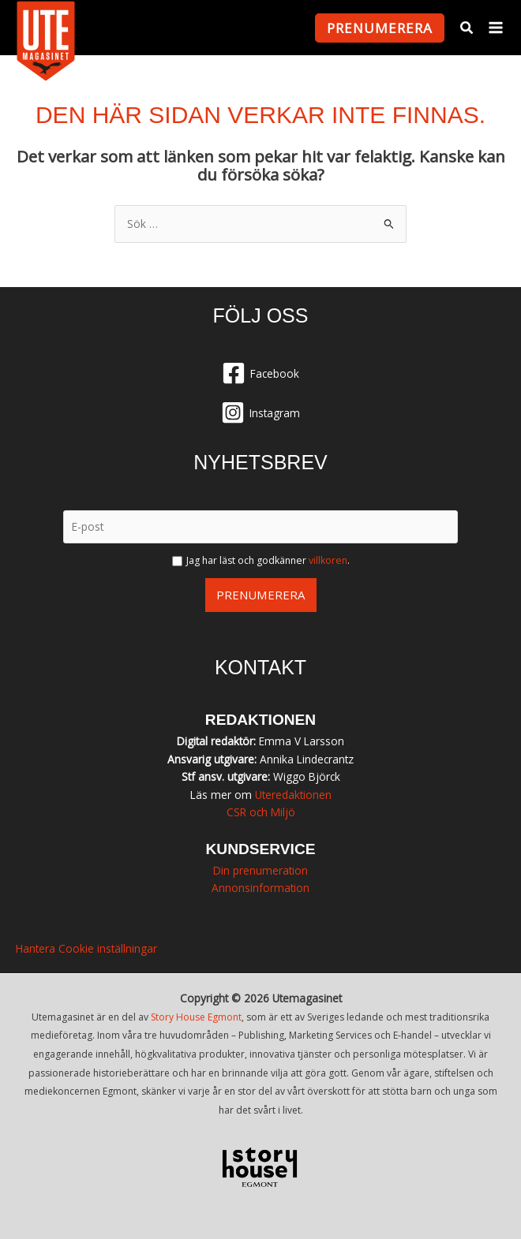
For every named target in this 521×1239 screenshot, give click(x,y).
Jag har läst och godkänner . (268, 560)
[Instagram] (260, 412)
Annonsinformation (260, 887)
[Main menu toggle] (496, 28)
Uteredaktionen (293, 794)
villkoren (328, 560)
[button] (379, 28)
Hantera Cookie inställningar (86, 948)
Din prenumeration (260, 870)
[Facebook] (260, 373)
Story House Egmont (196, 1017)
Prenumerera (260, 595)
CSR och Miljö (261, 811)
